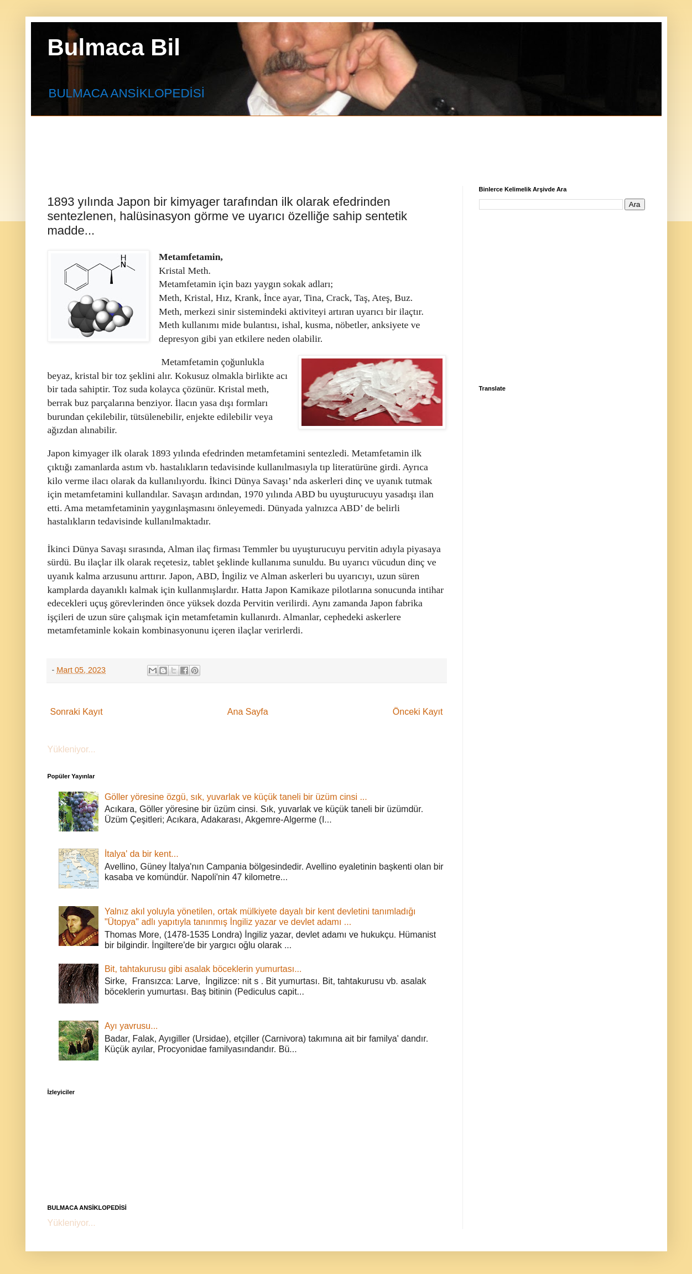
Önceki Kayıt (418, 711)
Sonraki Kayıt (76, 711)
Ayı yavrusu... (131, 1026)
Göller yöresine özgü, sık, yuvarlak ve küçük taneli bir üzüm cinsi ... (236, 797)
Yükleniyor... (72, 749)
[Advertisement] (316, 141)
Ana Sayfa (247, 711)
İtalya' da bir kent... (142, 854)
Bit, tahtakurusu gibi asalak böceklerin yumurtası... (203, 969)
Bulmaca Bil (114, 47)
